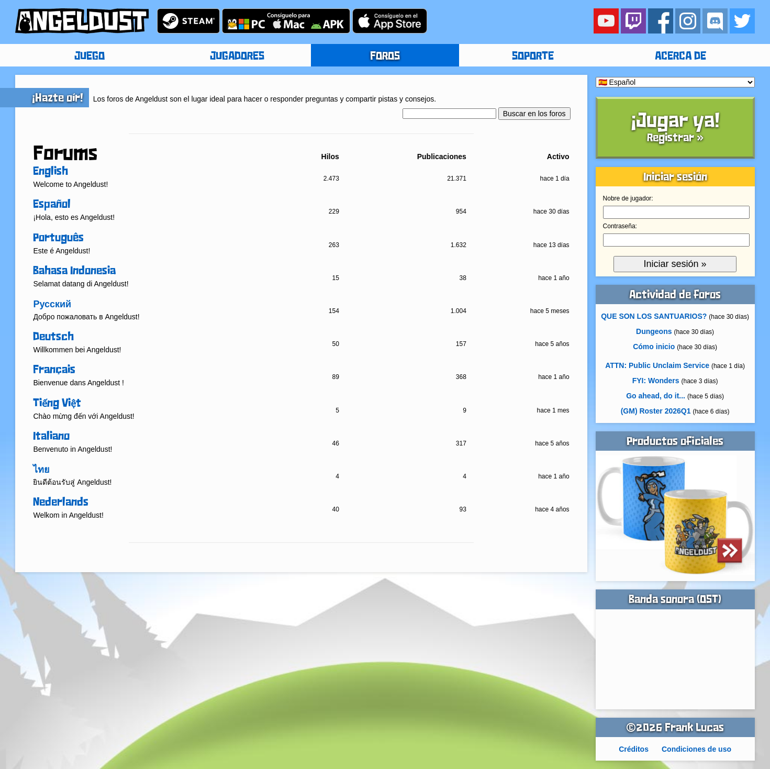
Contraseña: (620, 226)
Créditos (634, 749)
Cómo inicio (654, 346)
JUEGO (89, 56)
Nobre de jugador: (628, 198)
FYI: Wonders (655, 380)
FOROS (385, 56)
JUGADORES (237, 56)
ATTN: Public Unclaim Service (657, 365)
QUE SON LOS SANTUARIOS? (654, 316)
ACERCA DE (680, 56)
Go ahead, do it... (655, 396)
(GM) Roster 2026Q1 (656, 411)
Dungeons (654, 331)
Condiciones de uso (696, 749)
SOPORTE (533, 56)
